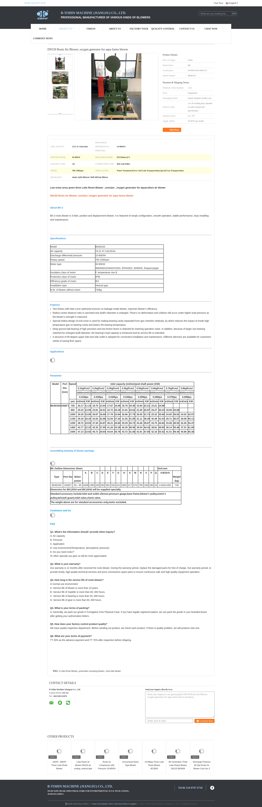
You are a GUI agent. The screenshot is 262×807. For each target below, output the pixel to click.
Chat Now (218, 3)
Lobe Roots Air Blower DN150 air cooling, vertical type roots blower (83, 767)
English (233, 3)
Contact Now (204, 721)
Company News (43, 38)
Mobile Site (70, 804)
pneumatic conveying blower (91, 671)
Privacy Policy (83, 804)
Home (42, 29)
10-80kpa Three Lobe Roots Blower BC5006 (154, 765)
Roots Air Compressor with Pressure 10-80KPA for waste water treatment (106, 768)
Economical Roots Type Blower (130, 763)
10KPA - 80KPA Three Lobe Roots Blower (59, 765)
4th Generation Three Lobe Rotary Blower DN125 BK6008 (177, 765)
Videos (90, 29)
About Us (115, 29)
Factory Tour (139, 29)
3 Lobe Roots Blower (68, 671)
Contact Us (186, 29)
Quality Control (163, 29)
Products (67, 29)
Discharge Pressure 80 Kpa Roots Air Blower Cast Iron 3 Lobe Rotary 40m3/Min (201, 768)
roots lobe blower (113, 671)
